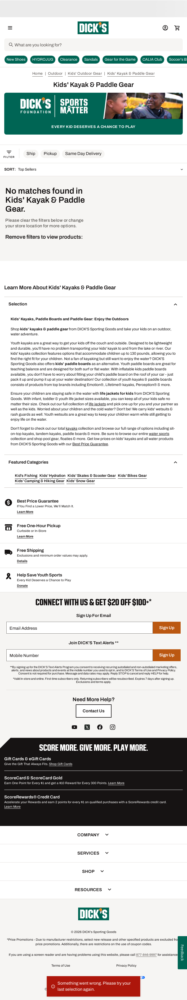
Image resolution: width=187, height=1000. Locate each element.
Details (22, 561)
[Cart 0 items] (177, 28)
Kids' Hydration (52, 476)
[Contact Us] (94, 711)
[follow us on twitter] (87, 727)
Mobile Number (24, 655)
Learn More (25, 512)
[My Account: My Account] (165, 28)
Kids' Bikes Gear (132, 476)
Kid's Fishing (26, 476)
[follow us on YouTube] (74, 727)
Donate (22, 586)
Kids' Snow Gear (80, 481)
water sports (159, 434)
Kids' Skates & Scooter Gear (92, 476)
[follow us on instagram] (112, 727)
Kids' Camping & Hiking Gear (39, 481)
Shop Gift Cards (60, 764)
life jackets (97, 404)
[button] (30, 154)
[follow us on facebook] (100, 727)
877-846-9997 (146, 955)
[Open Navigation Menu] (10, 28)
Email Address (23, 628)
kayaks (71, 428)
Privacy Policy (126, 965)
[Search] (98, 44)
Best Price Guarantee (90, 444)
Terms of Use (60, 965)
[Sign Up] (167, 628)
